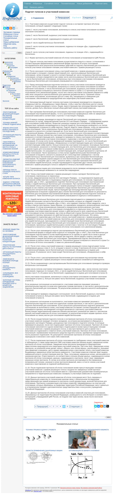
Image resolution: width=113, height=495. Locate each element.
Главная (27, 3)
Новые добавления (11, 42)
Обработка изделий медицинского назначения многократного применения (11, 162)
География (14, 67)
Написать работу (10, 48)
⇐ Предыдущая (62, 18)
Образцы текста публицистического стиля (11, 171)
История (7, 73)
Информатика (7, 71)
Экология (6, 101)
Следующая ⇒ (89, 18)
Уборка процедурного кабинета (9, 267)
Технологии (12, 90)
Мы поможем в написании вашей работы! (91, 487)
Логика (8, 74)
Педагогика (6, 85)
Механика (17, 81)
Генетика (11, 66)
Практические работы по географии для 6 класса (12, 246)
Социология (10, 89)
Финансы (17, 96)
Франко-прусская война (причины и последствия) (10, 129)
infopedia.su (28, 490)
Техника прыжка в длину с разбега (41, 430)
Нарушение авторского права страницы (70, 487)
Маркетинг (12, 76)
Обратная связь (9, 44)
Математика (14, 78)
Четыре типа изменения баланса (11, 177)
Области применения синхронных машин (44, 450)
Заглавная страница (11, 32)
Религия (7, 87)
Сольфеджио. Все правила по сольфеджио (10, 274)
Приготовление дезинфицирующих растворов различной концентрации (11, 115)
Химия (18, 97)
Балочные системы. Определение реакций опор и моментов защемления (11, 283)
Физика (12, 92)
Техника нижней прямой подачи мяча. (12, 123)
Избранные (37, 3)
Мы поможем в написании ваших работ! (12, 214)
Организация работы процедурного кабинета (12, 136)
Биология (9, 64)
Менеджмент (16, 80)
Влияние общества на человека (11, 230)
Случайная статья (10, 36)
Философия (16, 94)
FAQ (5, 46)
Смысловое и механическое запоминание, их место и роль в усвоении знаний (10, 145)
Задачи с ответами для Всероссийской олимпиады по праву (12, 183)
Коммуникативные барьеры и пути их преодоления (11, 154)
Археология (8, 62)
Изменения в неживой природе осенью (10, 260)
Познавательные (68, 3)
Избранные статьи (10, 34)
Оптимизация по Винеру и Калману (84, 450)
